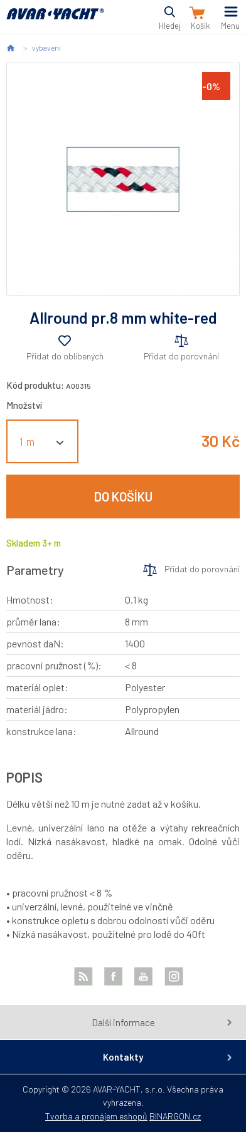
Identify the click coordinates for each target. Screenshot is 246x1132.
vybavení (46, 47)
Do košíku (123, 496)
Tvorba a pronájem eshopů (96, 1116)
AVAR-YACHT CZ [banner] (55, 21)
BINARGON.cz (175, 1116)
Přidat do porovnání (181, 356)
